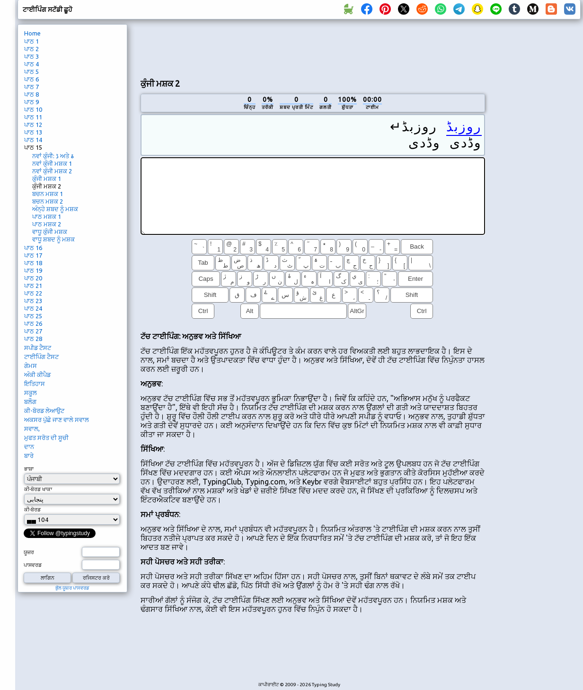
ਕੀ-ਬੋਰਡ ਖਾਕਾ (38, 489)
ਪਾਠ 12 (33, 124)
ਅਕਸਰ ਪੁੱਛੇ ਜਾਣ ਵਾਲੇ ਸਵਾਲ (56, 419)
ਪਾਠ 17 (33, 255)
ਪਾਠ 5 (31, 71)
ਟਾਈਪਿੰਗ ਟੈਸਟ (41, 356)
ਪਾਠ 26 (33, 323)
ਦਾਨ (29, 446)
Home (32, 33)
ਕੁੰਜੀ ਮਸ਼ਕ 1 (46, 178)
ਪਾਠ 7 (31, 86)
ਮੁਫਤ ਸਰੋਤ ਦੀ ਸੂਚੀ (46, 437)
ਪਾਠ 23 (33, 300)
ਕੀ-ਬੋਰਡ (32, 509)
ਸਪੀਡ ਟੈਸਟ (37, 347)
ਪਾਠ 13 (33, 132)
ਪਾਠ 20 (33, 278)
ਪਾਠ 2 (31, 48)
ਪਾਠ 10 (33, 109)
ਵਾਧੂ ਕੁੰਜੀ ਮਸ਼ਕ (49, 231)
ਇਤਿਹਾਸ (34, 383)
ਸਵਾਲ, (32, 428)
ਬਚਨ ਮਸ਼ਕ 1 (47, 193)
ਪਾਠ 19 (33, 270)
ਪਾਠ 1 (31, 41)
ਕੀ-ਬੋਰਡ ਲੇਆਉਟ (44, 410)
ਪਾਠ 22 (33, 293)
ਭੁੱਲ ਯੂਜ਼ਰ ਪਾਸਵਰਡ (72, 588)
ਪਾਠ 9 (31, 102)
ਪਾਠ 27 (33, 331)
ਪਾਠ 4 (31, 64)
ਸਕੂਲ (30, 392)
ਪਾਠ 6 (31, 79)
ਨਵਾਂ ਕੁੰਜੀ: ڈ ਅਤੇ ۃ (53, 155)
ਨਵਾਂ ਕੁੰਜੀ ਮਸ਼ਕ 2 (52, 171)
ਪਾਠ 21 (33, 285)
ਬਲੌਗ (30, 401)
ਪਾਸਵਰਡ (33, 565)
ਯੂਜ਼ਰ (29, 552)
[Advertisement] (313, 48)
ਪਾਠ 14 (33, 139)
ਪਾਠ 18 (33, 263)
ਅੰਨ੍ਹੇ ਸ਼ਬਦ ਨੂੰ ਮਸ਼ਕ (55, 209)
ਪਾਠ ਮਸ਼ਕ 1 (46, 216)
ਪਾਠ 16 (33, 247)
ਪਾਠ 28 (33, 338)
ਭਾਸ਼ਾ (29, 469)
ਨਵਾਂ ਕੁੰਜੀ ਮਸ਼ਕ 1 (52, 163)
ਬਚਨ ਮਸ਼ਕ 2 (47, 201)
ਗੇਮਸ (30, 365)
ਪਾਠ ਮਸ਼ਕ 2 (46, 224)
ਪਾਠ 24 (33, 308)
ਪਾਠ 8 (31, 94)
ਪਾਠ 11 (33, 117)
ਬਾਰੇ (29, 455)
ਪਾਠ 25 (33, 316)
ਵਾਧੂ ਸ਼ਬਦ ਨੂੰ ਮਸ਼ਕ (53, 239)
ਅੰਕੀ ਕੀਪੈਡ (37, 374)
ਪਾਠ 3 (31, 56)
